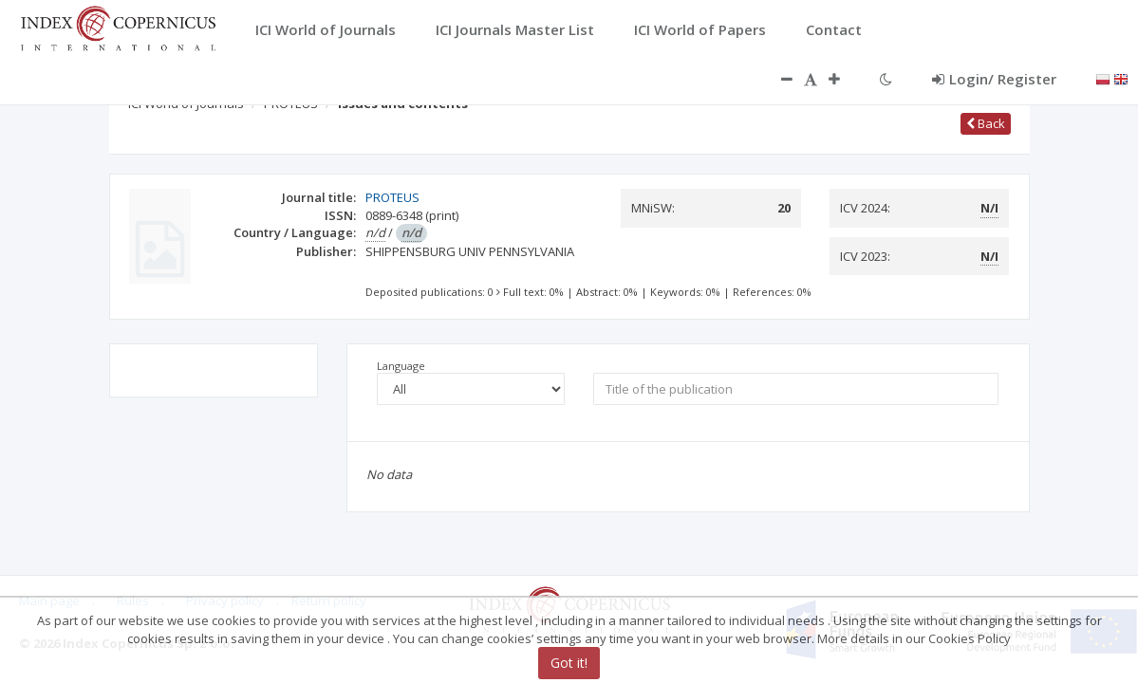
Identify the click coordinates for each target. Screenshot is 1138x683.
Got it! (569, 663)
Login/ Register (994, 78)
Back (985, 123)
